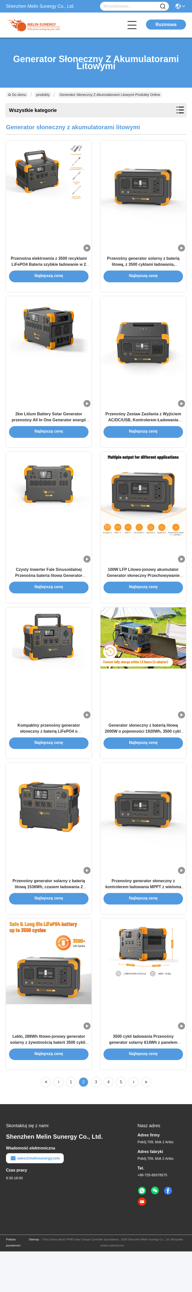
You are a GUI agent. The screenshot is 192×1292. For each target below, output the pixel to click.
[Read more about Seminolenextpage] (46, 1122)
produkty (43, 95)
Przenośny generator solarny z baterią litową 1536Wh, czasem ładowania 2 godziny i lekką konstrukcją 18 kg (48, 920)
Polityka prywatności (13, 1282)
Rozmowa (166, 24)
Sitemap (34, 1279)
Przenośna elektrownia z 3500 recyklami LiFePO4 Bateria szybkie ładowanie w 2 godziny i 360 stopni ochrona (49, 270)
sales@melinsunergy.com (35, 1199)
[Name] (163, 6)
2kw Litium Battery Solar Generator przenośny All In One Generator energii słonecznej (49, 433)
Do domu (17, 95)
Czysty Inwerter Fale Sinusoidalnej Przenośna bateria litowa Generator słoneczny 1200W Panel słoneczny (48, 595)
